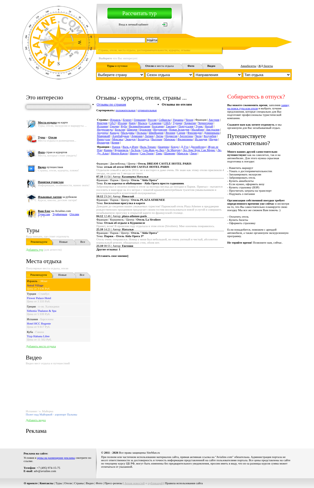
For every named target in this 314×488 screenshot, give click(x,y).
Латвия (149, 135)
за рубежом (57, 196)
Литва (159, 135)
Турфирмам (59, 214)
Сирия (181, 132)
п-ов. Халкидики (48, 306)
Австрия (214, 119)
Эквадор (130, 139)
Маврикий (103, 135)
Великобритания (139, 126)
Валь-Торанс (148, 146)
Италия (122, 123)
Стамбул (43, 293)
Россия (152, 119)
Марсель (182, 153)
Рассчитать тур (139, 13)
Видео (90, 483)
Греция (31, 306)
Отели (68, 483)
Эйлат (44, 281)
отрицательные (147, 110)
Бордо (175, 146)
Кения (115, 142)
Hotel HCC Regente (39, 323)
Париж (116, 146)
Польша (142, 132)
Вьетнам (156, 139)
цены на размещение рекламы (56, 457)
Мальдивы (127, 132)
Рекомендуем (39, 241)
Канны (108, 150)
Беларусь (143, 139)
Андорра (102, 132)
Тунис (199, 126)
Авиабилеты (248, 65)
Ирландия (103, 142)
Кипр (132, 123)
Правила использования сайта (184, 483)
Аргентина (186, 135)
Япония (170, 132)
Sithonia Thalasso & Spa (41, 310)
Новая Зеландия (179, 129)
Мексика (117, 139)
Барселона (46, 319)
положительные (126, 110)
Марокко (169, 139)
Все (82, 241)
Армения (137, 135)
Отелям (74, 214)
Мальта (142, 123)
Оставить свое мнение (112, 255)
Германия (140, 119)
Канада (114, 132)
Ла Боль (136, 150)
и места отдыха (159, 65)
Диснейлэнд (198, 146)
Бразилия (145, 129)
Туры (32, 230)
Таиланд (171, 126)
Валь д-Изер (130, 146)
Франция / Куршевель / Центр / (128, 219)
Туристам (44, 214)
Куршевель (121, 150)
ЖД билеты (265, 65)
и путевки (117, 65)
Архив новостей (134, 483)
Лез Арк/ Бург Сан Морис (199, 150)
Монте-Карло (119, 153)
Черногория (205, 123)
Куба (30, 331)
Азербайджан (120, 135)
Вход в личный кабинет (133, 24)
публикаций (155, 483)
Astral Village (35, 285)
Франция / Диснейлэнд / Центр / (143, 163)
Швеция (132, 129)
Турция (31, 293)
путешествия (50, 167)
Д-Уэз (185, 146)
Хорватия (190, 123)
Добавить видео (36, 420)
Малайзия (197, 129)
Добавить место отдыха (41, 346)
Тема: (132, 166)
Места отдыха (43, 261)
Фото (99, 483)
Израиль (32, 281)
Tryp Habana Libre (38, 336)
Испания (32, 319)
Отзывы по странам (111, 104)
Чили (198, 135)
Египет (127, 119)
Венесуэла (103, 139)
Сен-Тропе (147, 153)
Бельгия (120, 129)
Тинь (159, 153)
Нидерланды (105, 129)
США (167, 123)
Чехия (189, 119)
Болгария (158, 126)
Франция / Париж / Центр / (127, 180)
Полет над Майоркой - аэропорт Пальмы (51, 414)
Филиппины (185, 139)
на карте (53, 122)
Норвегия (171, 135)
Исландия (201, 139)
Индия (213, 139)
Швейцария (156, 132)
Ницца (134, 153)
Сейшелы (165, 119)
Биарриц (163, 146)
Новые (63, 241)
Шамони (169, 153)
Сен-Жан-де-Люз (153, 150)
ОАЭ (112, 123)
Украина (178, 119)
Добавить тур (34, 249)
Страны (79, 483)
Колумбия (210, 135)
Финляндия (194, 132)
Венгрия (102, 123)
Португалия (186, 126)
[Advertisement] (193, 276)
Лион (193, 153)
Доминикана (211, 132)
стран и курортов (52, 152)
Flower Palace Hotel (39, 298)
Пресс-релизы (113, 483)
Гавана (39, 331)
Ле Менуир (173, 150)
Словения (155, 123)
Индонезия (160, 129)
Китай (209, 126)
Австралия (212, 129)
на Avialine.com (54, 210)
